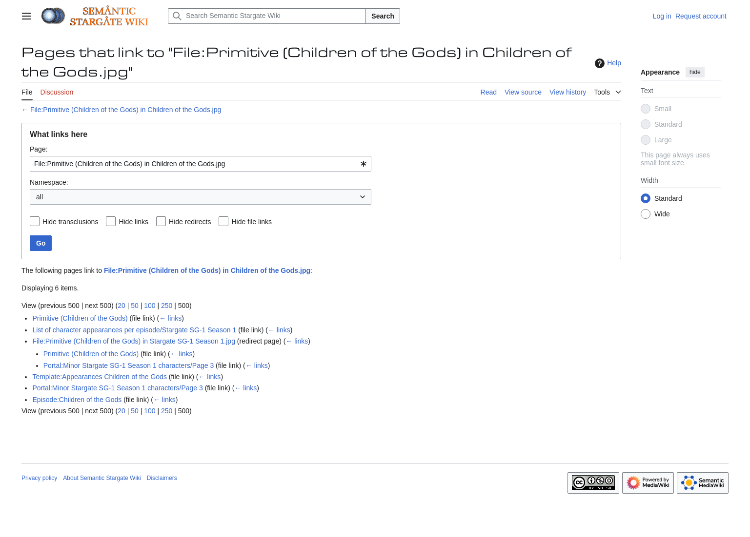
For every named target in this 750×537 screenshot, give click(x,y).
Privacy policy (39, 478)
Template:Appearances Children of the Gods (99, 377)
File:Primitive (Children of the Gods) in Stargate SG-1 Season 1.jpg (133, 341)
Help (606, 63)
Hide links (133, 222)
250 (166, 305)
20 (121, 305)
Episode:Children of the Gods (77, 399)
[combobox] (200, 164)
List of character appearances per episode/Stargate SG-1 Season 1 (134, 330)
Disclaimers (162, 478)
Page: (39, 149)
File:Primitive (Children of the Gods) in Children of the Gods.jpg (125, 110)
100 (149, 305)
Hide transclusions (70, 222)
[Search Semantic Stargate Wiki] (267, 16)
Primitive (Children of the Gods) (79, 318)
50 (135, 305)
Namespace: (49, 182)
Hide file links (251, 222)
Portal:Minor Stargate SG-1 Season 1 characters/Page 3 (128, 365)
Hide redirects (190, 222)
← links (170, 318)
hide (695, 72)
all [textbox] (39, 197)
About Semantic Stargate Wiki (102, 478)
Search (382, 16)
